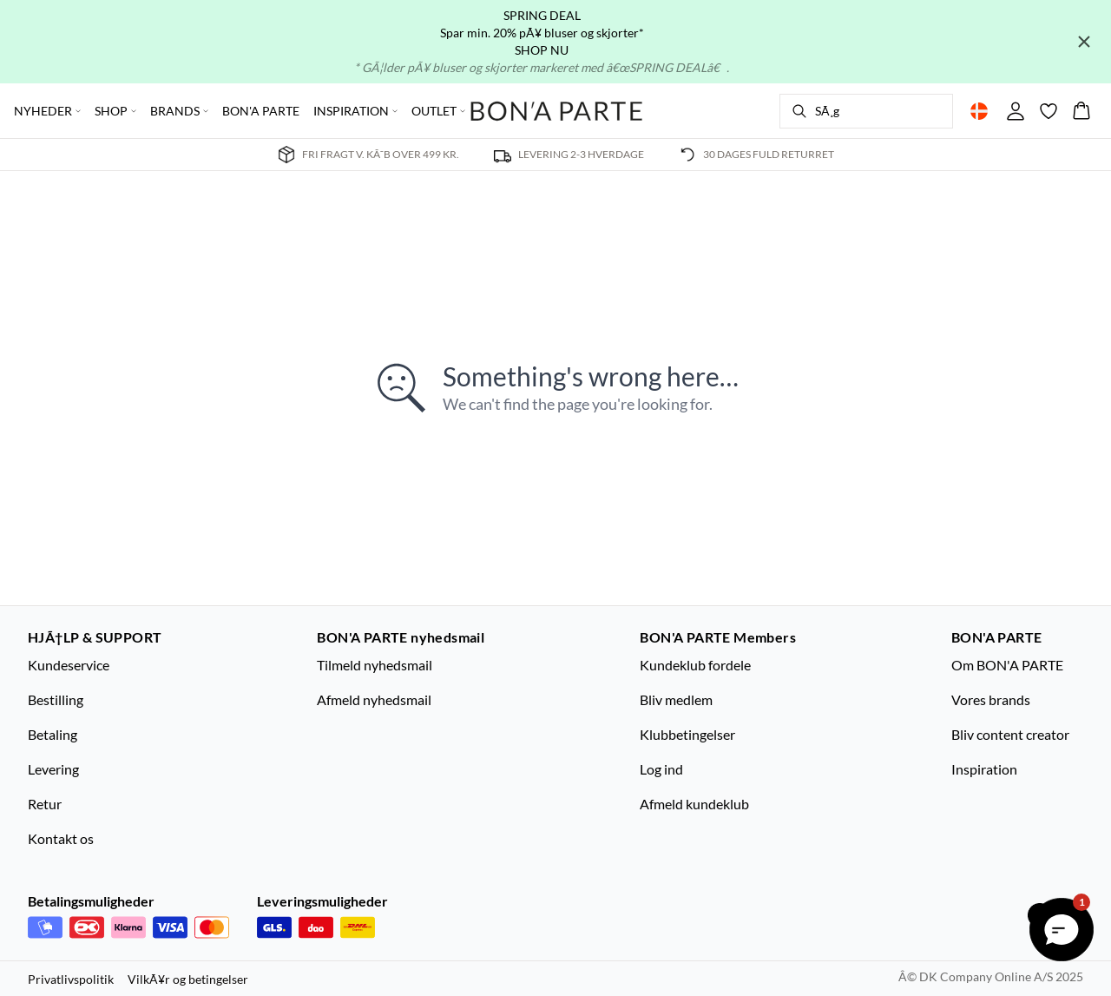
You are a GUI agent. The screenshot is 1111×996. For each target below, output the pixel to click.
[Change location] (979, 111)
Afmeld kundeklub (694, 803)
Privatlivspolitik (71, 979)
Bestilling (55, 699)
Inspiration (984, 769)
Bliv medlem (676, 699)
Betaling (52, 734)
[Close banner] (1084, 42)
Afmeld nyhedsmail (374, 699)
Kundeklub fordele (695, 664)
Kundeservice (68, 664)
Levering (53, 769)
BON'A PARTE (260, 110)
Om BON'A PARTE (1007, 664)
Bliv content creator (1010, 734)
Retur (45, 803)
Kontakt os (61, 838)
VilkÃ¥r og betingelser (188, 979)
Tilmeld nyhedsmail (374, 664)
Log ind (661, 769)
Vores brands (990, 699)
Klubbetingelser (687, 734)
